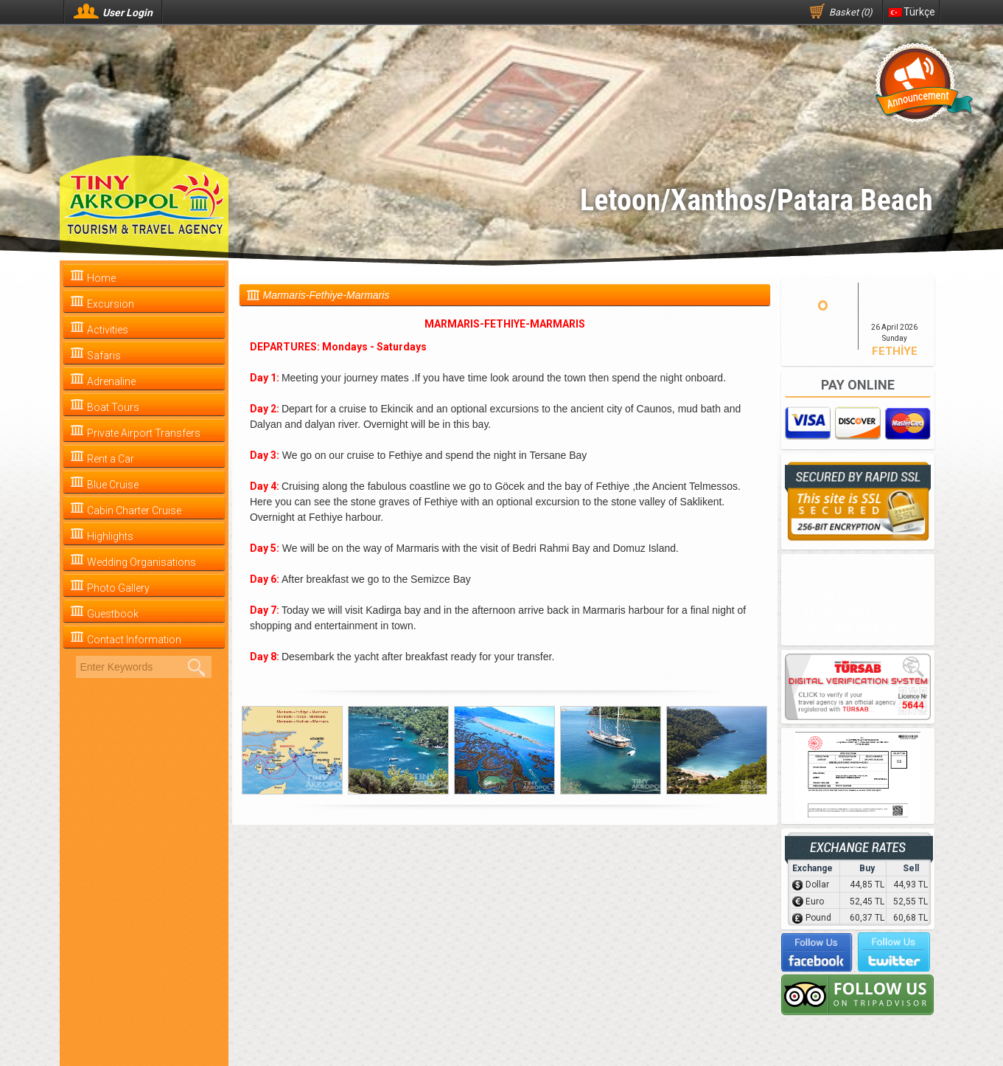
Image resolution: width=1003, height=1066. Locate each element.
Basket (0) (851, 12)
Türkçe (912, 12)
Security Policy (836, 612)
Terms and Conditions (853, 627)
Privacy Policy (834, 597)
